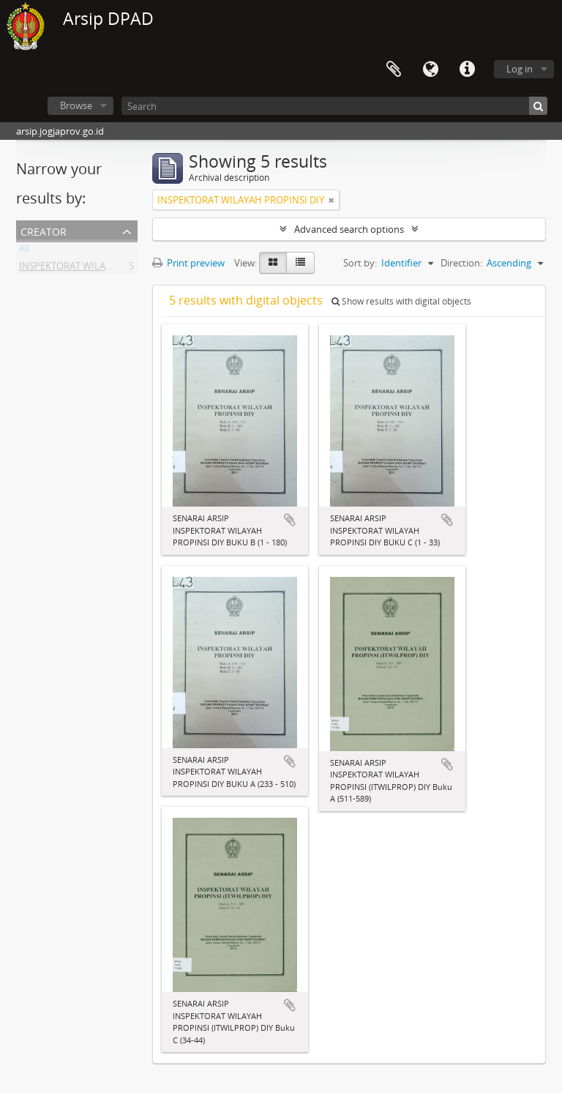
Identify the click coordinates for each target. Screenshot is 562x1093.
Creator (43, 230)
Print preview (188, 262)
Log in (519, 68)
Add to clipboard (289, 519)
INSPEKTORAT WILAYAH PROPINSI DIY (102, 268)
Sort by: (360, 262)
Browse (76, 105)
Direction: (461, 262)
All (24, 251)
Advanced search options (349, 229)
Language (430, 69)
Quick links (467, 69)
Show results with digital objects (401, 301)
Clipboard (393, 69)
